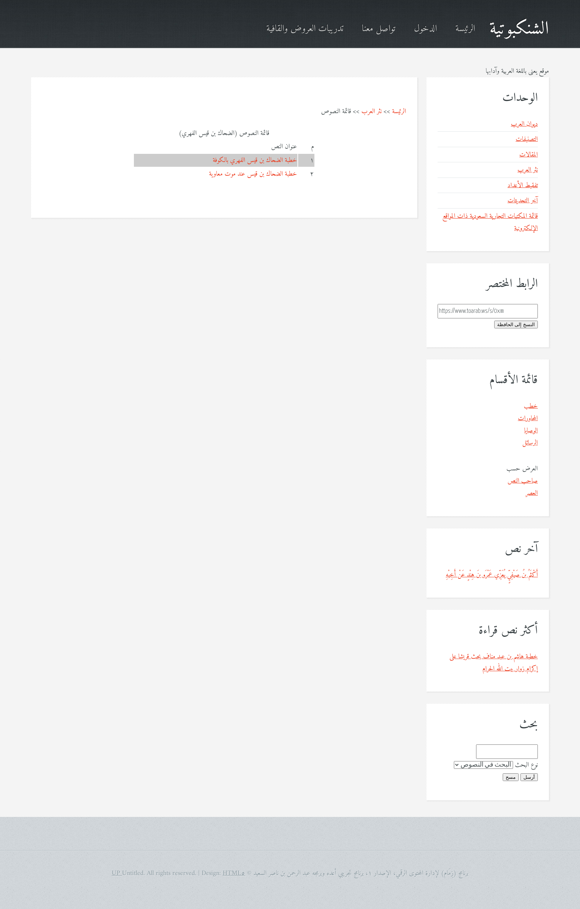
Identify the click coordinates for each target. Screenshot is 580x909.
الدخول (425, 29)
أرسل (529, 777)
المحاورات (528, 418)
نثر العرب (371, 111)
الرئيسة (465, 29)
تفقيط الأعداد (523, 185)
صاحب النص (523, 481)
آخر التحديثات (523, 200)
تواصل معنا (378, 29)
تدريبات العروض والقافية (304, 29)
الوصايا (531, 430)
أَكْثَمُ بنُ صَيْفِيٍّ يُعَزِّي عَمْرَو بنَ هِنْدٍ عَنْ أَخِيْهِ (492, 575)
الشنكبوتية (519, 29)
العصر (532, 493)
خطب (531, 406)
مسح (511, 777)
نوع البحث (526, 765)
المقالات (528, 154)
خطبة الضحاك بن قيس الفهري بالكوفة (255, 160)
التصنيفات (527, 139)
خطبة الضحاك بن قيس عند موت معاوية (253, 174)
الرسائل (530, 443)
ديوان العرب (524, 124)
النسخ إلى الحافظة (516, 324)
